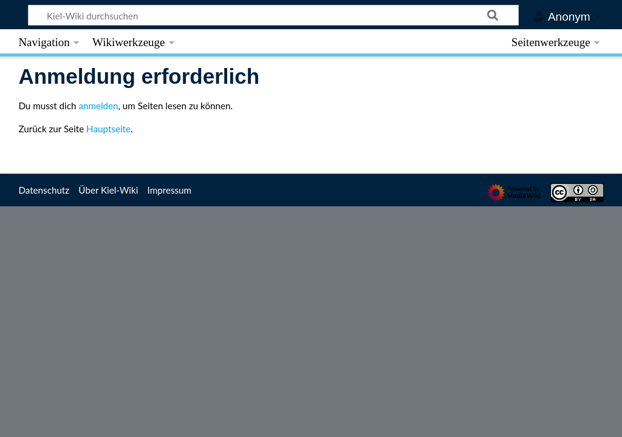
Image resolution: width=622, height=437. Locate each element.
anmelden (98, 105)
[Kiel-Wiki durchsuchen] (274, 15)
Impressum (170, 190)
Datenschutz (43, 190)
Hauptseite (108, 128)
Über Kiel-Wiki (108, 190)
